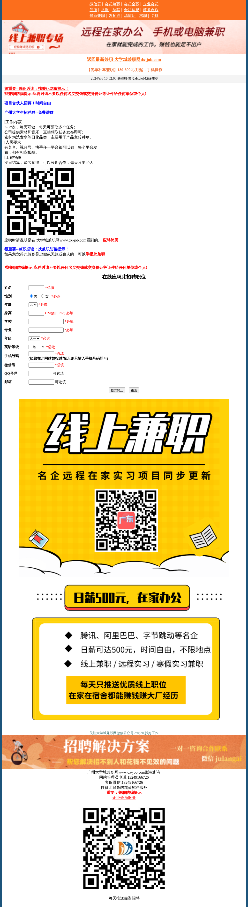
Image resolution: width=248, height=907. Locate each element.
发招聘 (114, 16)
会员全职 (131, 4)
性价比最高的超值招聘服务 (124, 787)
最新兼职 (97, 16)
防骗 (116, 10)
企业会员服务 (124, 798)
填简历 (130, 16)
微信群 (95, 4)
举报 (105, 10)
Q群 (155, 16)
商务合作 (150, 10)
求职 (143, 16)
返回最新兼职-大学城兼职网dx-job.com (124, 59)
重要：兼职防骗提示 (124, 792)
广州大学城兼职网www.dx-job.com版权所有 (124, 772)
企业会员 (150, 4)
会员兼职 (112, 4)
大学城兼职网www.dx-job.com (61, 240)
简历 (93, 10)
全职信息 (131, 10)
